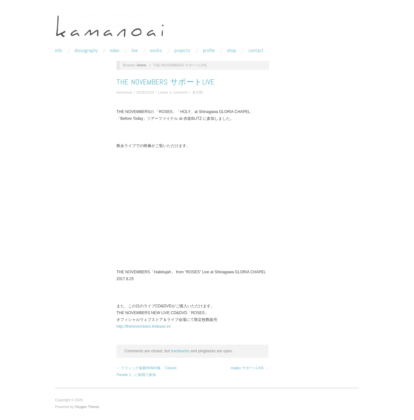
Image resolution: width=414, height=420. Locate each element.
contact (256, 50)
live (135, 50)
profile (209, 50)
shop (231, 50)
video (114, 50)
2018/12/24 (145, 92)
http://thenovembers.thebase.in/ (143, 326)
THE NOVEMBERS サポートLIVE (165, 82)
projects (182, 50)
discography (86, 50)
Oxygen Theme (87, 407)
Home (141, 65)
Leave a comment (173, 92)
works (156, 50)
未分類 (197, 92)
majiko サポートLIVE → (249, 368)
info (58, 50)
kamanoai (124, 92)
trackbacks (180, 351)
